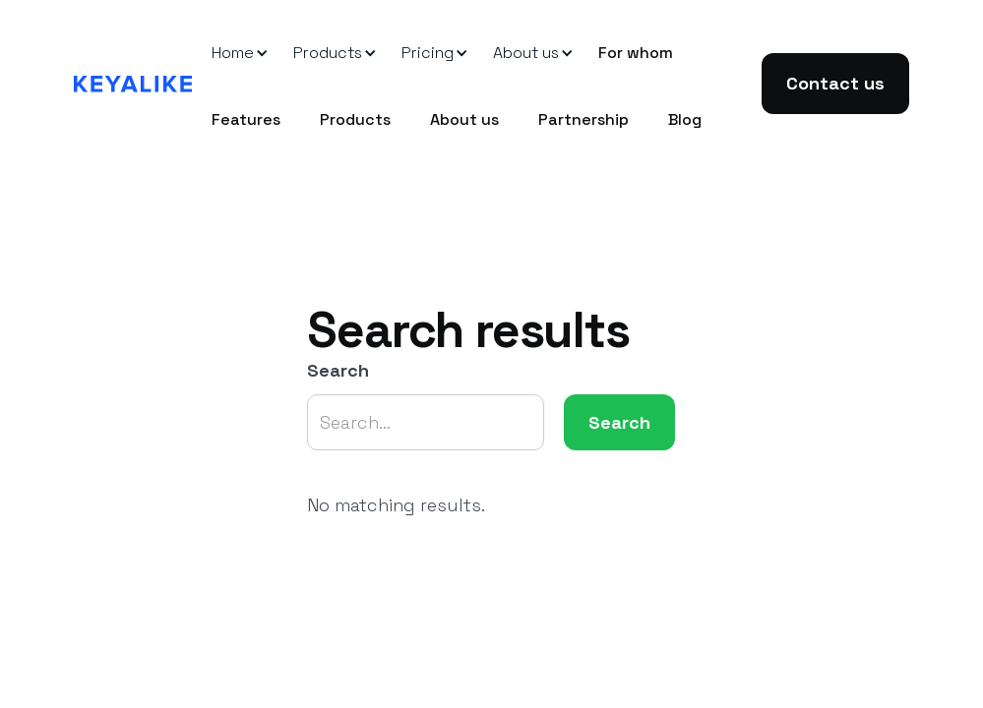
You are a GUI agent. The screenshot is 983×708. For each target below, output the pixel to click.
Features (246, 119)
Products (355, 119)
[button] (233, 53)
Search (338, 370)
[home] (133, 83)
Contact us (835, 83)
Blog (685, 119)
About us (464, 119)
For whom (635, 52)
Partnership (583, 119)
